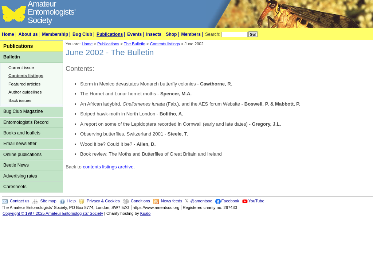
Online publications (22, 154)
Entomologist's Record (25, 122)
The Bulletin (134, 44)
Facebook (230, 201)
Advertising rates (20, 176)
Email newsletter (19, 143)
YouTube (256, 201)
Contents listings (25, 75)
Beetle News (16, 165)
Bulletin (11, 57)
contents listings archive (108, 166)
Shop (171, 34)
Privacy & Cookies (103, 201)
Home (8, 34)
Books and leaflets (21, 133)
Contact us (19, 201)
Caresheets (15, 186)
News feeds (171, 201)
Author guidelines (25, 92)
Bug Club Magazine (23, 111)
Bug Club (82, 34)
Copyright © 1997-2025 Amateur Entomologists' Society (53, 213)
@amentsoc (201, 201)
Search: (212, 34)
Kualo (145, 213)
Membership (55, 34)
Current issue (21, 67)
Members (191, 34)
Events (134, 34)
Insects (153, 34)
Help (71, 201)
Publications (110, 34)
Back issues (19, 100)
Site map (48, 201)
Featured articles (24, 84)
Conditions (140, 201)
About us (28, 34)
